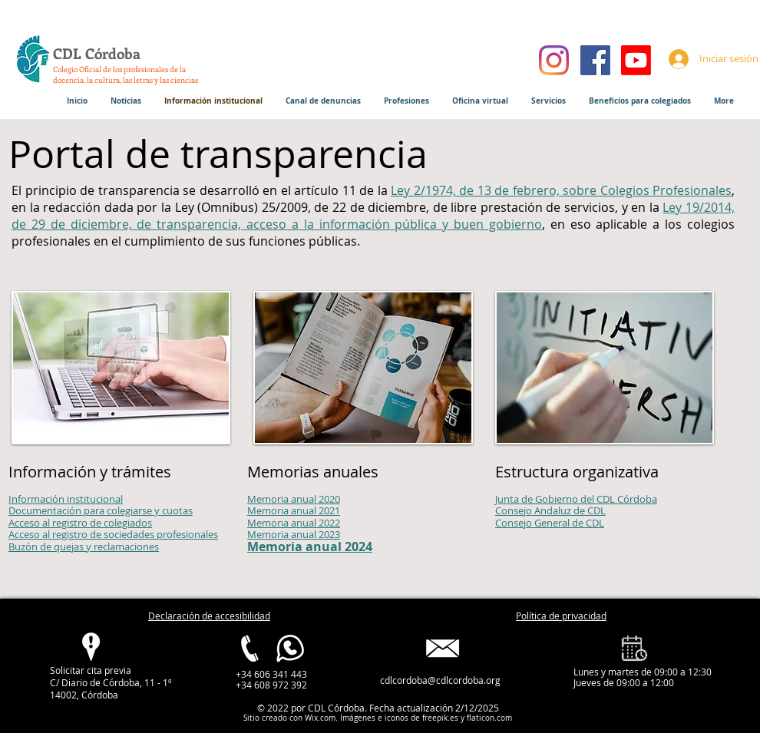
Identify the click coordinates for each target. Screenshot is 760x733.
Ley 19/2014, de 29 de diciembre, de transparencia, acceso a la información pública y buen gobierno (373, 216)
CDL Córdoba (96, 53)
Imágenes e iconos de (379, 718)
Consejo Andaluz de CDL (550, 510)
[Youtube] (636, 60)
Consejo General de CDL (549, 523)
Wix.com (320, 718)
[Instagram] (554, 60)
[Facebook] (595, 60)
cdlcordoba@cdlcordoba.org (440, 680)
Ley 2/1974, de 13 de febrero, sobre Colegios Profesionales (561, 190)
